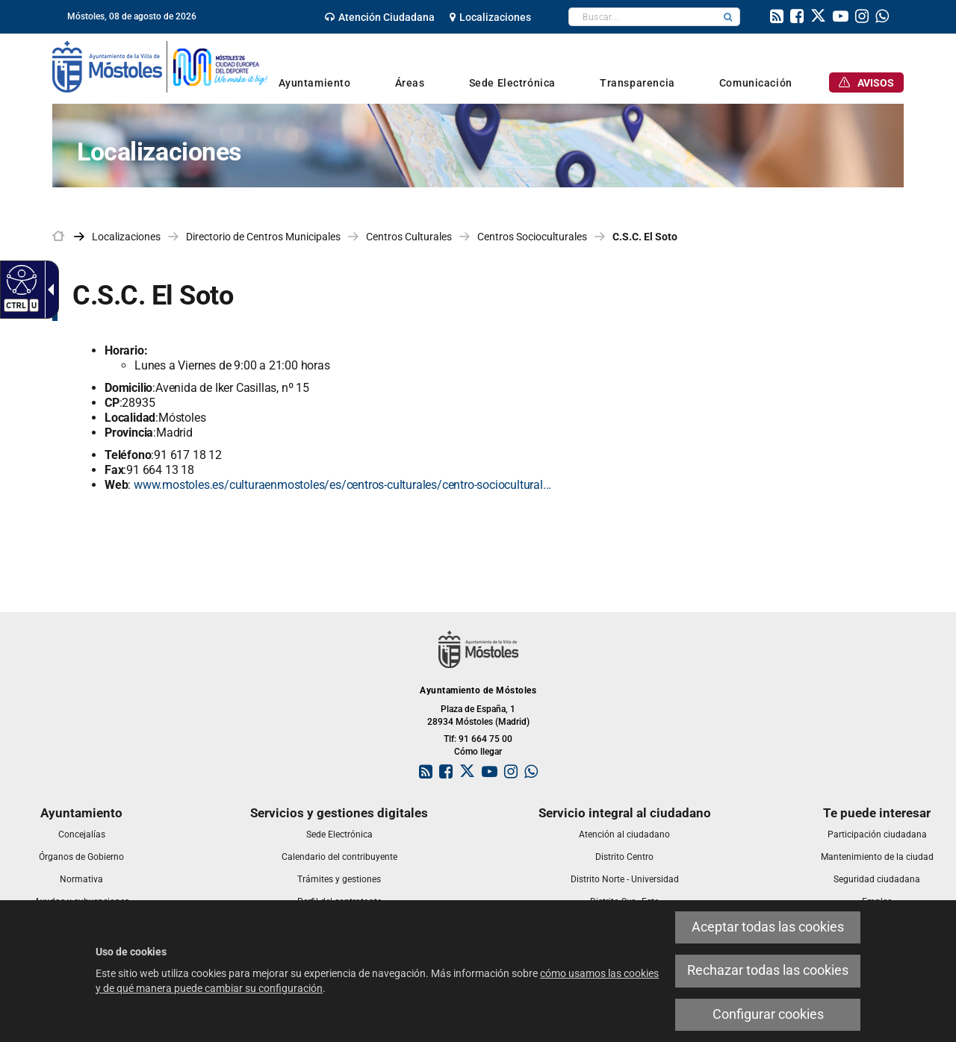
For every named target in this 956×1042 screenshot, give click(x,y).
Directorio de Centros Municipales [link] (263, 237)
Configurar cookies (768, 1014)
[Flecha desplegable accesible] (48, 290)
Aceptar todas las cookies (768, 927)
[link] (380, 17)
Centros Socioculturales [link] (532, 237)
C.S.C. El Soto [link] (644, 237)
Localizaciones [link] (126, 237)
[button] (728, 16)
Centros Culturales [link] (409, 237)
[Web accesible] (20, 279)
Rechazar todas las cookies (767, 970)
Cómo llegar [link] (478, 751)
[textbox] (642, 16)
